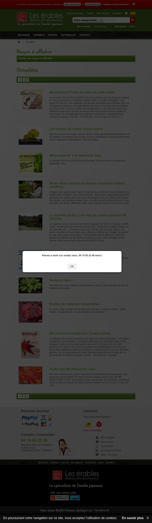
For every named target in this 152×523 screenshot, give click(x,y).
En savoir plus (132, 518)
